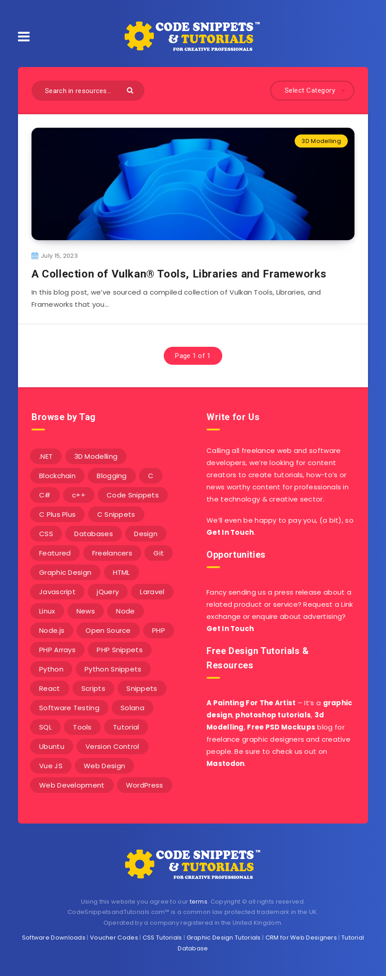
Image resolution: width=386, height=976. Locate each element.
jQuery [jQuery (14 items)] (108, 591)
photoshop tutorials (273, 715)
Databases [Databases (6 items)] (93, 533)
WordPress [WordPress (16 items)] (144, 785)
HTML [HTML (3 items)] (121, 572)
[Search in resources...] (87, 91)
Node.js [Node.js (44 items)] (51, 630)
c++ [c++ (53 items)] (78, 495)
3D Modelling (321, 141)
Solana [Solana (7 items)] (132, 707)
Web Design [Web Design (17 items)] (104, 765)
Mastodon (225, 763)
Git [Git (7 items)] (158, 553)
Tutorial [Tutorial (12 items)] (126, 727)
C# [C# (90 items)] (45, 495)
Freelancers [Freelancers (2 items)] (112, 553)
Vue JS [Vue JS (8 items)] (51, 765)
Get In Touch (230, 532)
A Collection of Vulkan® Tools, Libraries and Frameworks (179, 274)
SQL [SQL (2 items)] (45, 727)
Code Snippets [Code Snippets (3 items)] (133, 495)
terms (199, 901)
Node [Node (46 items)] (125, 611)
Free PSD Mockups (281, 727)
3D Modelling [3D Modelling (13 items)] (96, 456)
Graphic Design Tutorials (224, 937)
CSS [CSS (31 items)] (46, 533)
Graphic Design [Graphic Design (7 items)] (65, 572)
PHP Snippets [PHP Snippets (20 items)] (120, 649)
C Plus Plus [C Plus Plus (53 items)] (57, 514)
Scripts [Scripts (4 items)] (93, 688)
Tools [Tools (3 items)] (82, 727)
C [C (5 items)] (150, 475)
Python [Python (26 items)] (51, 669)
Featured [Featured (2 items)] (55, 553)
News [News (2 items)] (85, 611)
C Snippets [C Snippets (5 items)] (116, 514)
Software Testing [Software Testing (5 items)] (69, 707)
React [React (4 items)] (49, 688)
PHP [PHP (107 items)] (158, 630)
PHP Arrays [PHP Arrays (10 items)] (57, 649)
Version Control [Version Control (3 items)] (112, 746)
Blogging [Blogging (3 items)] (111, 475)
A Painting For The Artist (251, 702)
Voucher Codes (114, 937)
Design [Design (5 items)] (145, 533)
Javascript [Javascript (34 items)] (57, 591)
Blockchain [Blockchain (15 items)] (57, 475)
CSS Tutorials (162, 937)
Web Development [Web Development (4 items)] (72, 785)
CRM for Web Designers (301, 937)
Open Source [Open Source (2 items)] (107, 630)
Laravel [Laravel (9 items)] (152, 591)
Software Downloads (53, 937)
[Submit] (131, 89)
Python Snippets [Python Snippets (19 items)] (113, 669)
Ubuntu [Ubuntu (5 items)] (51, 746)
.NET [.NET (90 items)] (46, 456)
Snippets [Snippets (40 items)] (141, 688)
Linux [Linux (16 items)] (47, 611)
